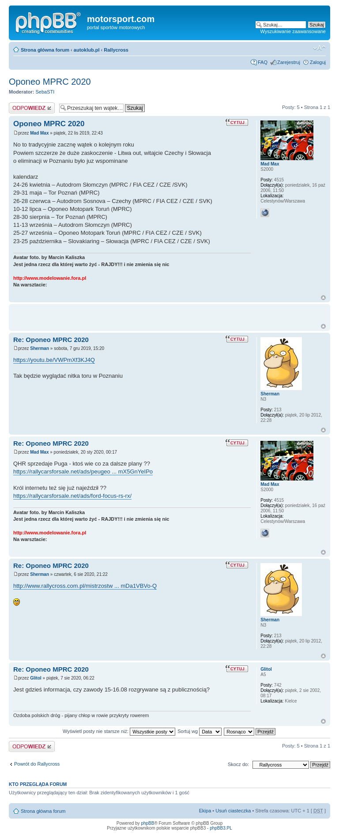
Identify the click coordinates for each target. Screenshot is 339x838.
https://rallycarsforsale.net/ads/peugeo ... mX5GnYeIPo (83, 471)
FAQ (262, 62)
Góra (323, 297)
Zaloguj (318, 62)
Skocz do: (238, 764)
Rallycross (116, 50)
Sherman (39, 348)
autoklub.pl (87, 50)
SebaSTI (45, 91)
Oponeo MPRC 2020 (50, 81)
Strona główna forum (45, 50)
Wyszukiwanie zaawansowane (293, 31)
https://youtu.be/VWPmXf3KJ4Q (54, 360)
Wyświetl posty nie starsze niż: (119, 731)
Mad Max (39, 133)
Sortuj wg (199, 731)
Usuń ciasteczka (233, 810)
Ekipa (205, 810)
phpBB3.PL (221, 828)
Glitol (35, 678)
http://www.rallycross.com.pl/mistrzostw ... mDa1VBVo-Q (85, 585)
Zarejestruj (288, 62)
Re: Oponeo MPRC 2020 (51, 339)
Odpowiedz (32, 107)
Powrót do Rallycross (37, 764)
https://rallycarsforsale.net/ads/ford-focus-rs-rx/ (72, 495)
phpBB (147, 823)
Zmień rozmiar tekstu (319, 48)
